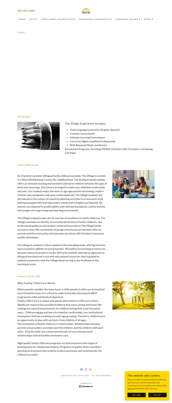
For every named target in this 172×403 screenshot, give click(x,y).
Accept (158, 395)
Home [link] (22, 19)
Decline (136, 395)
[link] (86, 10)
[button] (58, 19)
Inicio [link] (34, 19)
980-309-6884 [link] (26, 10)
